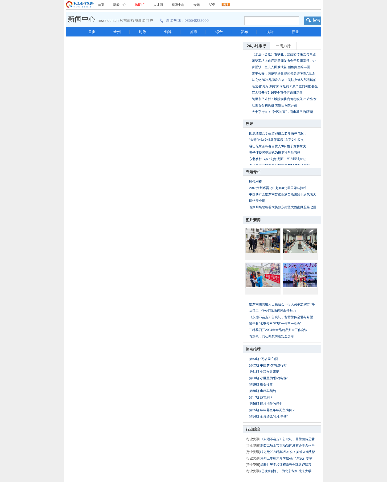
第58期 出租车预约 (262, 391)
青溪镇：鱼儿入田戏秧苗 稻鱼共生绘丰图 (281, 67)
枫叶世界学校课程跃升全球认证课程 (285, 465)
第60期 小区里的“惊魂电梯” (268, 378)
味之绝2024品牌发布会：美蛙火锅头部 (287, 452)
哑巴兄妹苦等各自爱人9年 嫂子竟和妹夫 (277, 146)
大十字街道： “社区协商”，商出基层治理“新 (282, 112)
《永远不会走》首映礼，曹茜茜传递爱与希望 (284, 54)
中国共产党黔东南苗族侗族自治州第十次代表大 (282, 194)
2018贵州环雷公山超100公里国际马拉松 (277, 188)
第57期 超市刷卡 (261, 397)
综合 (219, 32)
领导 (168, 32)
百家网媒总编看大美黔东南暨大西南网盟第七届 (282, 207)
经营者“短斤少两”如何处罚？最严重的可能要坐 (285, 86)
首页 (101, 5)
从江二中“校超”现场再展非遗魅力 (272, 311)
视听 (270, 32)
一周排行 (283, 46)
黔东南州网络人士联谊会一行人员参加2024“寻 (282, 304)
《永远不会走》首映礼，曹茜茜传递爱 (287, 439)
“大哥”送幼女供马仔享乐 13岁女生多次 (276, 140)
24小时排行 (256, 46)
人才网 (158, 5)
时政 (142, 32)
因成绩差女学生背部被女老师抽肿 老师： (278, 133)
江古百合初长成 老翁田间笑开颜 (274, 105)
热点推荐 (253, 349)
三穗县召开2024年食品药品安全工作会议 (278, 330)
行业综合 (253, 429)
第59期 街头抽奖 (261, 384)
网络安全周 (257, 201)
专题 (197, 5)
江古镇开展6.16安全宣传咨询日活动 (277, 93)
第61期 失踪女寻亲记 (264, 372)
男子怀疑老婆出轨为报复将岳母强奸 (274, 152)
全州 (117, 32)
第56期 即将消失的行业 (265, 404)
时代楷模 (255, 181)
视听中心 (178, 5)
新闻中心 (119, 5)
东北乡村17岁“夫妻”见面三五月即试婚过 (277, 159)
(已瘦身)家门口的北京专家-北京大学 (285, 471)
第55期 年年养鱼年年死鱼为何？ (272, 410)
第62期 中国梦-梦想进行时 (268, 365)
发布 (244, 32)
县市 (193, 32)
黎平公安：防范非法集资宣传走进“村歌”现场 (283, 73)
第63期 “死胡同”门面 (263, 359)
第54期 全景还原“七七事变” (268, 416)
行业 (295, 32)
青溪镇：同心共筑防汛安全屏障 (271, 336)
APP (212, 5)
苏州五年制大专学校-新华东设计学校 (286, 458)
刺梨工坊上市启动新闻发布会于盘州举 (287, 445)
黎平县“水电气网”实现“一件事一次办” (275, 323)
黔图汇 (140, 5)
